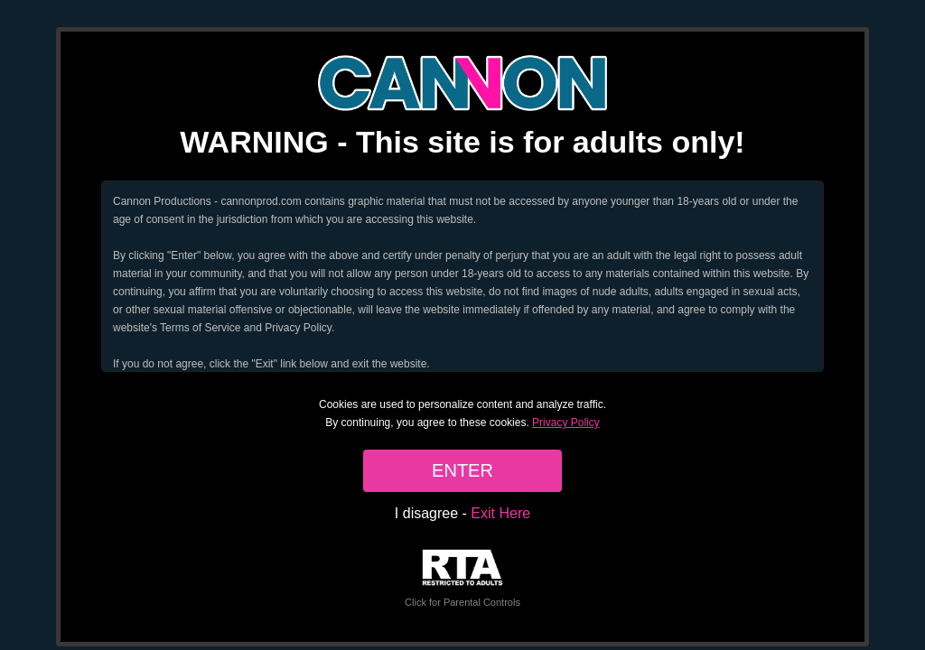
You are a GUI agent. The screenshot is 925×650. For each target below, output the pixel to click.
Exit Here (500, 513)
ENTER (462, 470)
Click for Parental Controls (462, 578)
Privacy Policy (566, 422)
